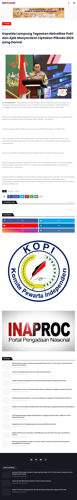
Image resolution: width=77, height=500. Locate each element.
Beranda (5, 29)
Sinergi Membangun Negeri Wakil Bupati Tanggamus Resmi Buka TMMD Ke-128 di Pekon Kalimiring (41, 416)
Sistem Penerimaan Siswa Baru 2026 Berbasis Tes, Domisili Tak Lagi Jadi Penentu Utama (41, 434)
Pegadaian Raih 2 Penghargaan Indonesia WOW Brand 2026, (34, 424)
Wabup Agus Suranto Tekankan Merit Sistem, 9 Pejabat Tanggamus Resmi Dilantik (42, 389)
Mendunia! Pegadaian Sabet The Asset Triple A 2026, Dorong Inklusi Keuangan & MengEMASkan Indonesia (41, 442)
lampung (12, 29)
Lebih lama (70, 210)
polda (17, 191)
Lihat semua (71, 202)
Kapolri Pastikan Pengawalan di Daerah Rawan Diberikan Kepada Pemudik (39, 381)
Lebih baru (6, 210)
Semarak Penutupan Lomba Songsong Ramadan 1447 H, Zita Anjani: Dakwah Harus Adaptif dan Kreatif (42, 364)
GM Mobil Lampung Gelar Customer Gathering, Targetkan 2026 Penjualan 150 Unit (41, 398)
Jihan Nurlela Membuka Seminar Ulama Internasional (31, 372)
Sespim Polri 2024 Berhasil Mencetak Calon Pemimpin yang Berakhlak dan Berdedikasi (43, 407)
